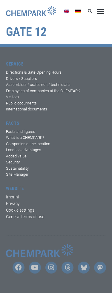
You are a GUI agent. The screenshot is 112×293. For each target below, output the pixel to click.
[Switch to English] (66, 11)
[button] (100, 11)
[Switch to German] (78, 11)
